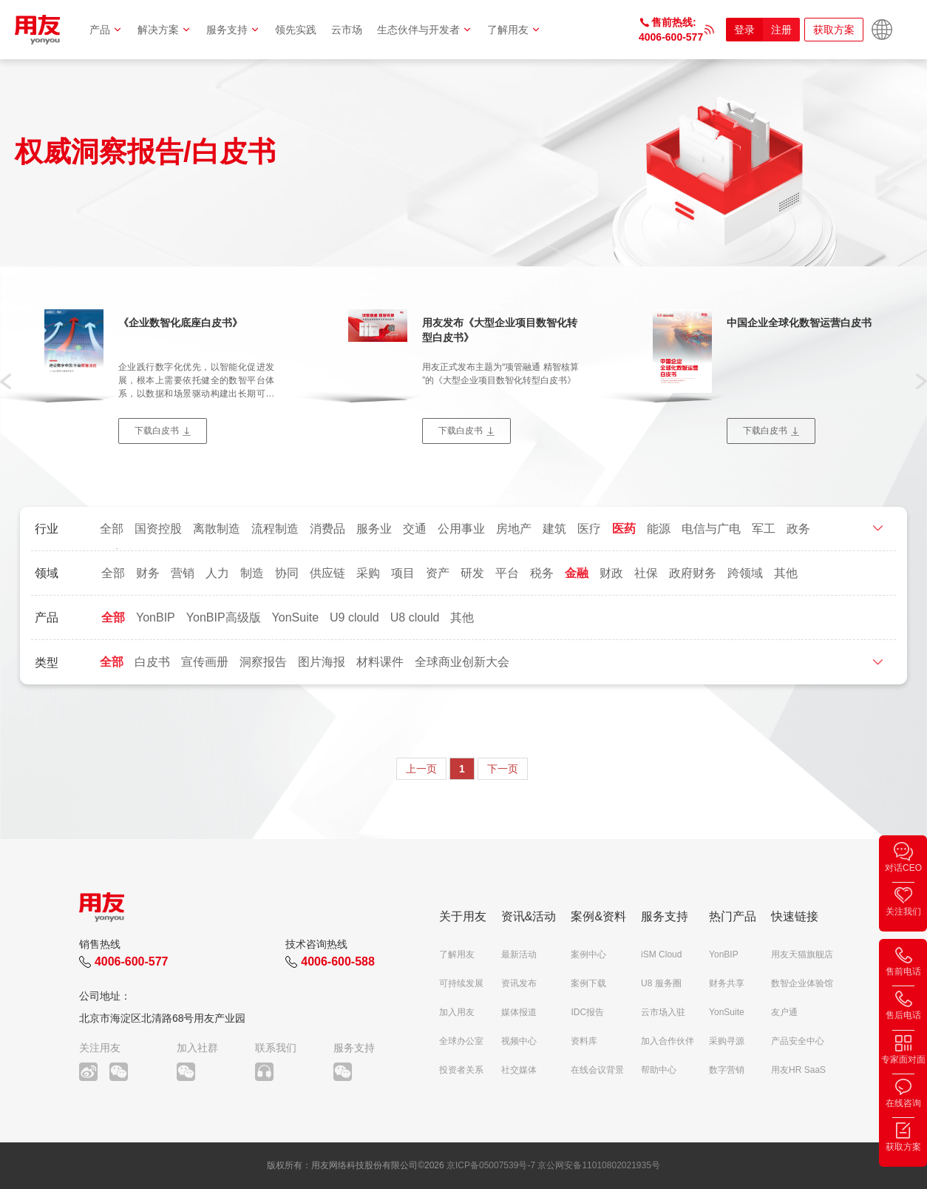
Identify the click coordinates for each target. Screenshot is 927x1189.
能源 (658, 528)
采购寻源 (726, 1041)
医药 (624, 528)
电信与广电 (711, 528)
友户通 (784, 1012)
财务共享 (726, 983)
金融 (576, 573)
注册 (781, 30)
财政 (611, 573)
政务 (798, 528)
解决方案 (164, 30)
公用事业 (461, 528)
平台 (507, 573)
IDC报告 (587, 1012)
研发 (472, 573)
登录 (744, 30)
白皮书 (152, 662)
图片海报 (321, 662)
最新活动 (519, 954)
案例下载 (588, 983)
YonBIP (155, 617)
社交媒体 (519, 1070)
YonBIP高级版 (223, 617)
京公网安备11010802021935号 (598, 1165)
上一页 (421, 769)
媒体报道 (519, 1012)
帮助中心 (658, 1070)
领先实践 (295, 30)
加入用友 (457, 1012)
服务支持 (233, 30)
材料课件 (380, 662)
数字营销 (726, 1070)
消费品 (327, 528)
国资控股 (158, 528)
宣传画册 (204, 662)
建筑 (554, 528)
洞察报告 (263, 662)
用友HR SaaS (798, 1070)
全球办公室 (461, 1041)
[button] (5, 380)
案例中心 (588, 954)
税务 (542, 573)
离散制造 (216, 528)
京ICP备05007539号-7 (490, 1165)
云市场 (346, 30)
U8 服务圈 (661, 983)
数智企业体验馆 (802, 983)
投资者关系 (461, 1070)
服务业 (374, 528)
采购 (368, 573)
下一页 (502, 769)
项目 (403, 573)
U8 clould (415, 617)
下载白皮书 (157, 430)
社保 (646, 573)
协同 (287, 573)
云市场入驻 (663, 1012)
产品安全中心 (797, 1041)
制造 (252, 573)
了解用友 (514, 30)
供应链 (327, 573)
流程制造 (275, 528)
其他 (786, 573)
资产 (437, 573)
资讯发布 (519, 983)
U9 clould (354, 617)
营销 (182, 573)
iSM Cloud (661, 954)
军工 (763, 528)
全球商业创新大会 (462, 662)
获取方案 (834, 30)
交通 (415, 528)
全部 (111, 528)
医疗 (589, 528)
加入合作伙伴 (667, 1041)
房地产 (514, 528)
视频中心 (519, 1041)
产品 (106, 30)
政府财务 (692, 573)
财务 (148, 573)
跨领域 (745, 573)
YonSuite (295, 617)
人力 (217, 573)
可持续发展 (461, 983)
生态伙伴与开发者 (424, 30)
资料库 (584, 1041)
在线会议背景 (597, 1070)
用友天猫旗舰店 (802, 954)
